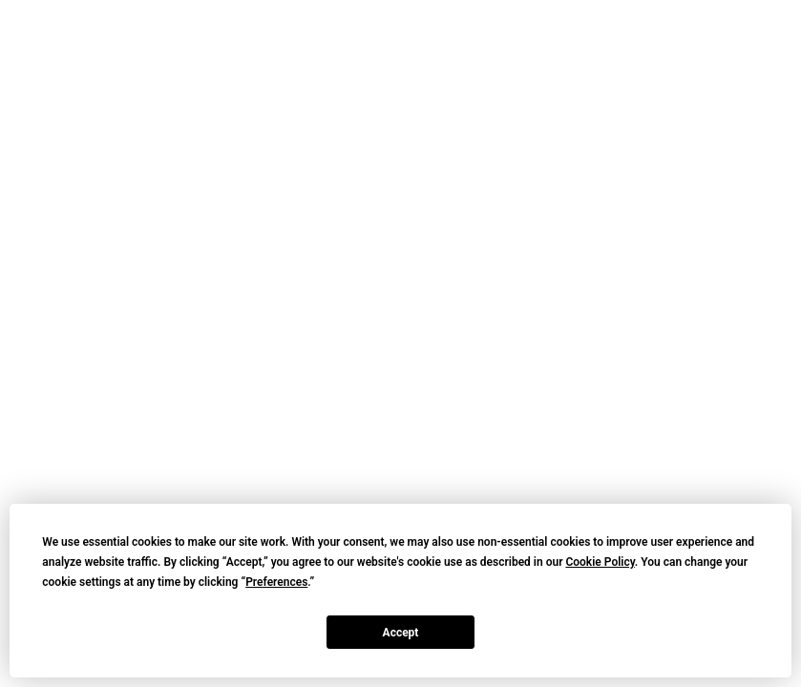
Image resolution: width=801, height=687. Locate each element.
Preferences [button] (276, 582)
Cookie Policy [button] (599, 562)
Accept (401, 632)
